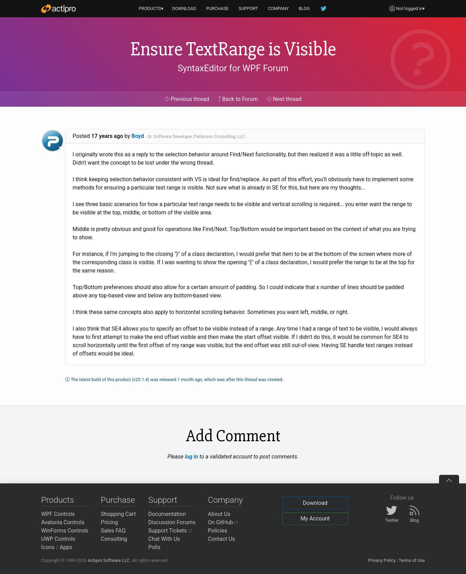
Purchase (118, 500)
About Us (219, 514)
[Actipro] (58, 9)
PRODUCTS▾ (151, 8)
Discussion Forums (172, 522)
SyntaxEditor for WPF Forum (233, 68)
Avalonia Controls (62, 522)
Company (225, 500)
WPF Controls (58, 514)
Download (315, 503)
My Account (315, 518)
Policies (217, 530)
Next (284, 99)
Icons (48, 547)
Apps (66, 547)
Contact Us (221, 539)
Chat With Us (164, 539)
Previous (187, 99)
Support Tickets (170, 530)
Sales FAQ (113, 530)
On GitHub (223, 522)
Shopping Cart (118, 514)
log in (191, 456)
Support (162, 500)
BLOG (304, 8)
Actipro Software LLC (108, 560)
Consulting (114, 539)
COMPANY (278, 8)
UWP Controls (58, 539)
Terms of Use (412, 560)
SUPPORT (248, 8)
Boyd (138, 136)
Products (57, 500)
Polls (154, 547)
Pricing (109, 522)
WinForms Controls (64, 530)
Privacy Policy (381, 560)
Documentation (167, 514)
